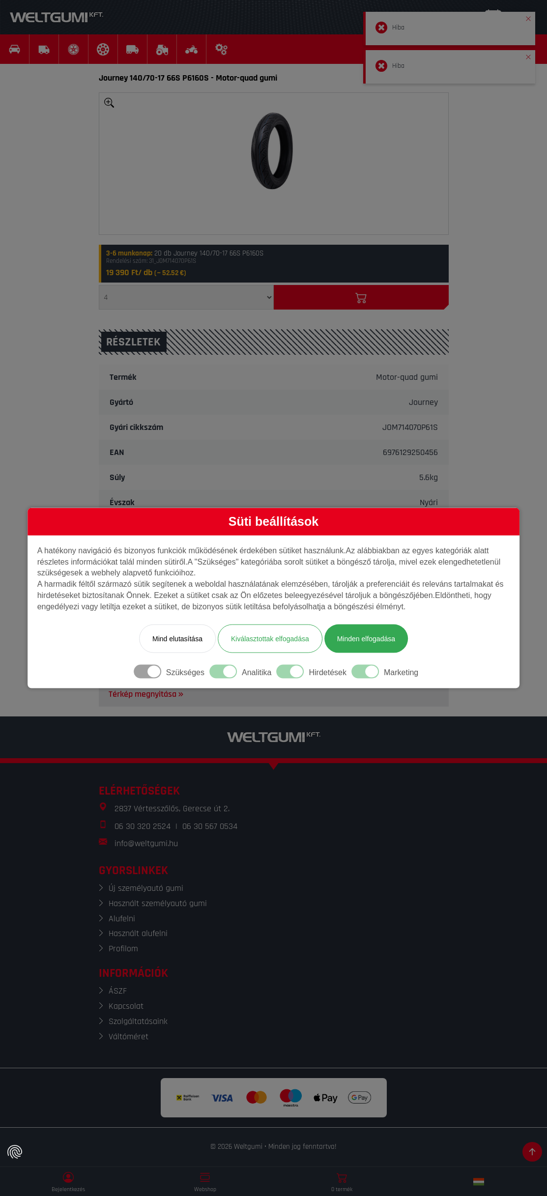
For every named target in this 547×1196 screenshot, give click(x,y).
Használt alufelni (138, 933)
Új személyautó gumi (146, 888)
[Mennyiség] (186, 297)
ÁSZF (118, 991)
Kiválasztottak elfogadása (270, 638)
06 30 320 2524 (143, 826)
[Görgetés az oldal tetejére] (532, 1152)
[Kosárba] (361, 297)
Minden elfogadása (366, 638)
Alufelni (122, 918)
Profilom (123, 948)
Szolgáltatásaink (138, 1021)
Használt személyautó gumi (158, 903)
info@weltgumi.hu (146, 843)
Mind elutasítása (177, 638)
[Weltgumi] (56, 17)
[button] (528, 17)
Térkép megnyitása (147, 694)
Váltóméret (128, 1036)
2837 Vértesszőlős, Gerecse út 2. (172, 808)
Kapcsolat (126, 1006)
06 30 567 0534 (209, 826)
